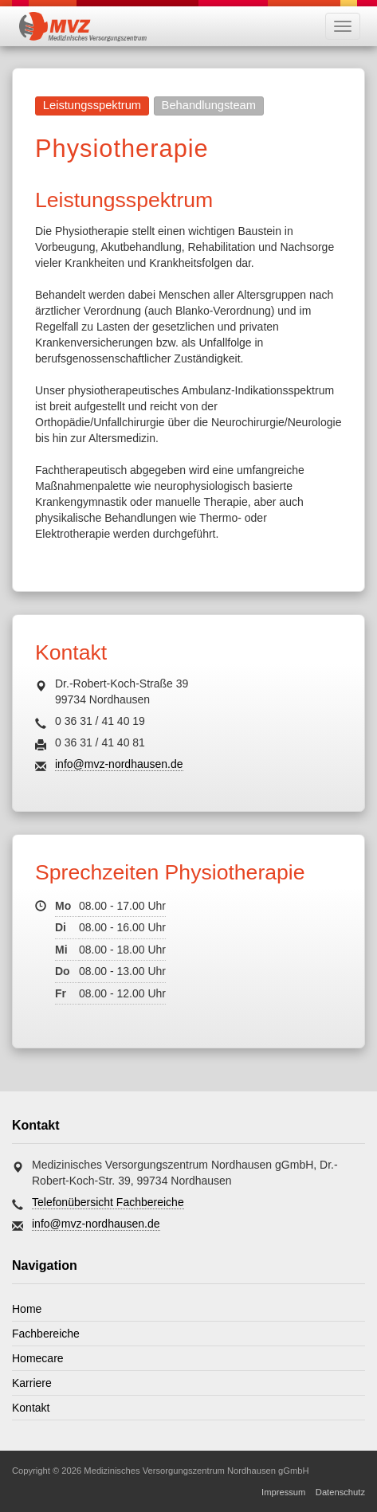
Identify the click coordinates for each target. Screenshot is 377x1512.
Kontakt (30, 1407)
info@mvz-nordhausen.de (119, 764)
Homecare (38, 1358)
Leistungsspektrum (92, 105)
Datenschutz (340, 1492)
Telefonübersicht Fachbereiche (108, 1202)
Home (26, 1308)
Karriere (32, 1383)
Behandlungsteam (209, 105)
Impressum (283, 1492)
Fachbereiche (46, 1333)
